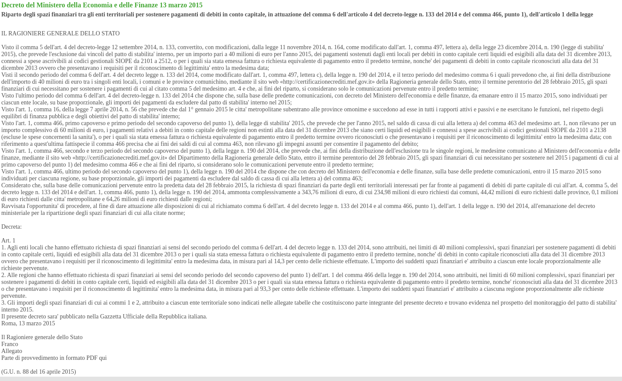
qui (103, 358)
